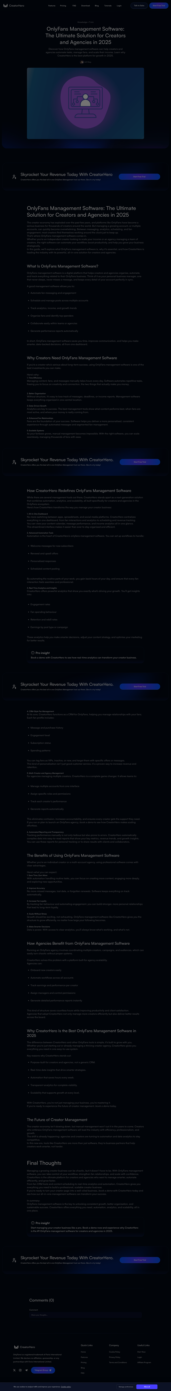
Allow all (147, 1387)
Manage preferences (126, 1387)
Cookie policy (66, 1387)
